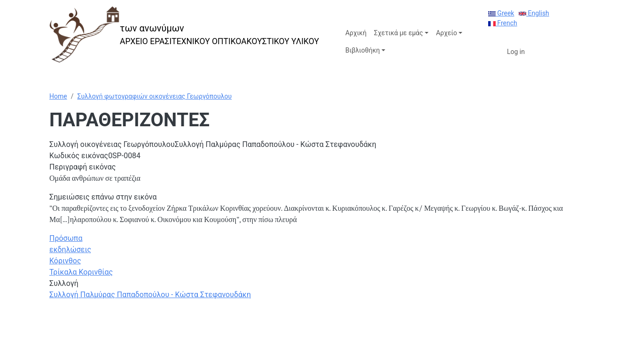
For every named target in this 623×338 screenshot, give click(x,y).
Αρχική (355, 33)
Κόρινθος (65, 260)
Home (58, 96)
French (502, 23)
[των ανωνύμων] (184, 34)
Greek (501, 13)
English (534, 13)
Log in (516, 51)
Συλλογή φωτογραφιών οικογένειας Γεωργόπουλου (154, 96)
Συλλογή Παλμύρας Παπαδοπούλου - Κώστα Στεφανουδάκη (150, 294)
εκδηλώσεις (70, 249)
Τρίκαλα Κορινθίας (81, 272)
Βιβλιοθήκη (362, 50)
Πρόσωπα (65, 238)
